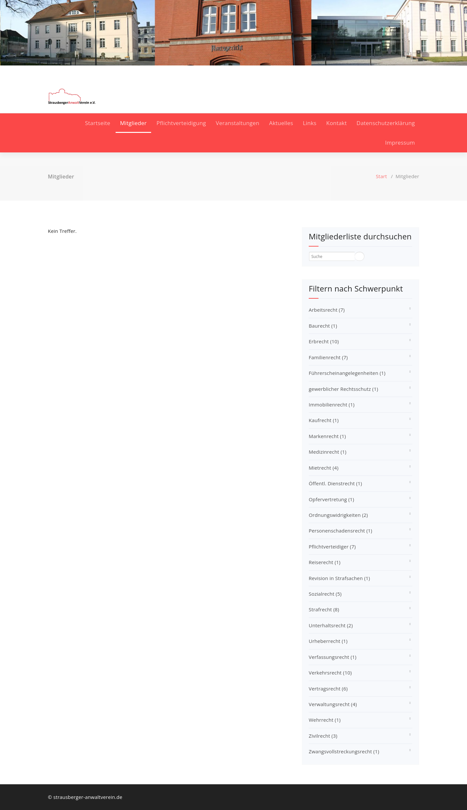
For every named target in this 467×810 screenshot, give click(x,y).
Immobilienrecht (332, 404)
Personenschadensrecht (340, 530)
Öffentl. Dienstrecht (335, 483)
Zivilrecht (323, 735)
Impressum (400, 142)
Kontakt (336, 123)
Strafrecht (324, 609)
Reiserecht (324, 562)
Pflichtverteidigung (181, 123)
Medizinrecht (328, 451)
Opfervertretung (331, 499)
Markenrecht (327, 436)
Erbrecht (324, 341)
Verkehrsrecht (330, 672)
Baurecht (323, 325)
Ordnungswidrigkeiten (338, 515)
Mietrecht (323, 467)
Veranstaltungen (238, 123)
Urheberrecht (328, 641)
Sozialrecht (325, 593)
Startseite (97, 123)
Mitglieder (133, 123)
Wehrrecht (325, 720)
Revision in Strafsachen (339, 578)
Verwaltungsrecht (333, 704)
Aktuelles (281, 123)
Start (381, 176)
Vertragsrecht (328, 688)
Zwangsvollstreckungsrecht (344, 751)
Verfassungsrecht (332, 657)
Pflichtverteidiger (332, 546)
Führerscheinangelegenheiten (347, 373)
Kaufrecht (324, 420)
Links (310, 123)
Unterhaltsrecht (331, 625)
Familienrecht (328, 357)
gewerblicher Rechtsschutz (343, 389)
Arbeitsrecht (327, 309)
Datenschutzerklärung (386, 123)
